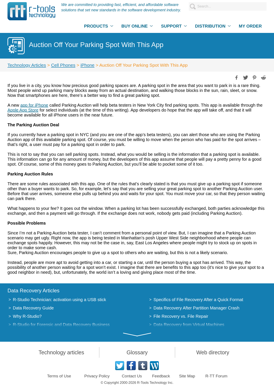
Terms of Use (59, 376)
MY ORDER (250, 26)
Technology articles (61, 352)
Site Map (187, 376)
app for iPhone (34, 105)
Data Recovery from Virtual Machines (188, 324)
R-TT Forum (216, 376)
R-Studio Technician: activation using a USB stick (59, 299)
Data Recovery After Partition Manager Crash (196, 308)
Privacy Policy (97, 376)
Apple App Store (23, 110)
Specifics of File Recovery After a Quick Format (198, 299)
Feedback (161, 376)
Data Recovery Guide (33, 308)
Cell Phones (63, 65)
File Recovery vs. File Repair (180, 316)
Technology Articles (26, 65)
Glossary (137, 352)
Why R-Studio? (27, 316)
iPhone (87, 65)
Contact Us (132, 376)
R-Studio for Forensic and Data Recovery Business (61, 324)
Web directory (212, 352)
